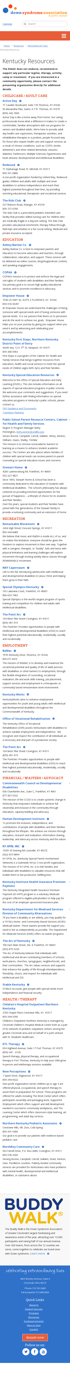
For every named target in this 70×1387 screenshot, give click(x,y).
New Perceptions (14, 1071)
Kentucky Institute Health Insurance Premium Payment (34, 884)
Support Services (34, 1309)
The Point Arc (12, 614)
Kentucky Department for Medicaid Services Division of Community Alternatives (33, 911)
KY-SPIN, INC (11, 846)
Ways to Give (34, 1325)
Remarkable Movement (19, 524)
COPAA (7, 272)
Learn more (37, 1253)
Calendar (7, 24)
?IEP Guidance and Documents (19, 408)
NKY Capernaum (14, 568)
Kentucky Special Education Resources (28, 375)
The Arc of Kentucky (16, 941)
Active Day (10, 101)
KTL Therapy (11, 1044)
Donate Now (35, 1337)
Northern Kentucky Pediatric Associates (30, 1123)
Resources (33, 1317)
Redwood (9, 165)
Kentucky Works (14, 694)
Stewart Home (13, 467)
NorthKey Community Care (21, 1147)
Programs (34, 1313)
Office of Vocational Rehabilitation (26, 718)
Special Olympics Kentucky (21, 587)
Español (34, 1329)
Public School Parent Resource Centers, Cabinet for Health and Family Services (35, 422)
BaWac (7, 651)
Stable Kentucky (14, 984)
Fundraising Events (34, 1321)
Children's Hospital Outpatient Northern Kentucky (30, 1006)
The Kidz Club (12, 200)
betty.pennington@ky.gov (30, 431)
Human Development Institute (24, 819)
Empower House (14, 296)
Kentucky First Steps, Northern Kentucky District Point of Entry (30, 341)
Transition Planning (13, 412)
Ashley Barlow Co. (15, 245)
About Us (33, 1305)
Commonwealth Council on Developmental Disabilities (32, 785)
